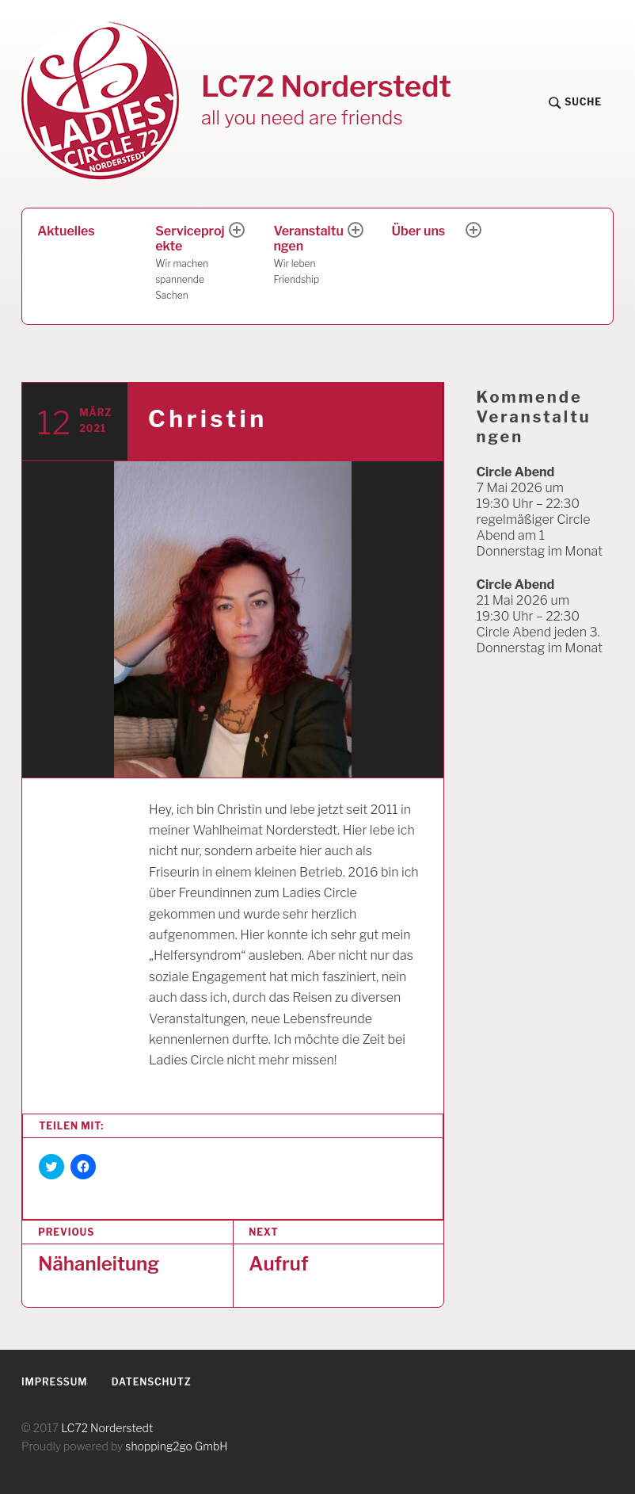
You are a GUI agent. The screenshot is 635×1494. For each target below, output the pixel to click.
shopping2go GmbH (176, 1446)
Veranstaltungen (311, 256)
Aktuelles (65, 231)
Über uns (419, 231)
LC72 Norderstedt (326, 86)
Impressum (54, 1382)
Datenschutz (152, 1382)
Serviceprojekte (193, 263)
